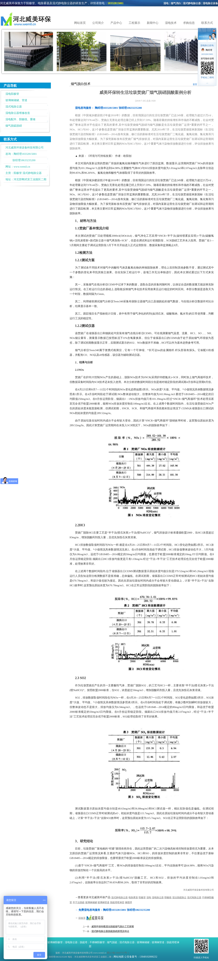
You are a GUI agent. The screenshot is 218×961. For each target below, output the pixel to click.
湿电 (166, 3)
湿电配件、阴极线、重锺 (20, 119)
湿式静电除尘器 (192, 3)
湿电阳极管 (12, 93)
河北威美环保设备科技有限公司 (198, 890)
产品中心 (116, 22)
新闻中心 (152, 22)
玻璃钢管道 (103, 902)
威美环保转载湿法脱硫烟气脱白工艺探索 (112, 926)
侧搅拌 (128, 902)
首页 (195, 84)
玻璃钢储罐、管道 (16, 100)
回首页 (82, 918)
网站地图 (119, 956)
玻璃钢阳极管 (55, 942)
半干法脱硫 (78, 902)
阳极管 (18, 173)
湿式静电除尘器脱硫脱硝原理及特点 (110, 931)
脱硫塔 (83, 942)
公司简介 (98, 22)
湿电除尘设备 (210, 3)
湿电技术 (171, 22)
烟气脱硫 (112, 942)
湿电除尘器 (158, 897)
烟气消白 (176, 3)
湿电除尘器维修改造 (17, 113)
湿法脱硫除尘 (179, 897)
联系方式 (207, 22)
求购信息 (189, 22)
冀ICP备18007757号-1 (118, 952)
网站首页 (80, 22)
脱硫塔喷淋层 (117, 902)
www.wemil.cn (22, 166)
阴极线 (167, 897)
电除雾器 (133, 897)
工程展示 (134, 22)
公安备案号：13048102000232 (140, 956)
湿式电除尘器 (13, 106)
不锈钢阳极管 (97, 942)
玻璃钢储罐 (91, 902)
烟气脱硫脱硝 (13, 125)
